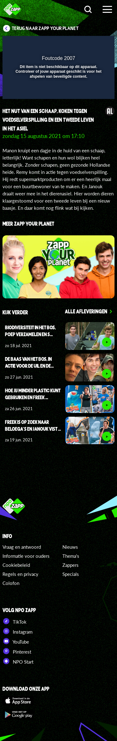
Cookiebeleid (16, 565)
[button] (93, 44)
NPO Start (17, 661)
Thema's (70, 556)
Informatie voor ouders (26, 556)
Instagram (17, 631)
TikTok (14, 621)
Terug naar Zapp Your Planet (45, 28)
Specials (70, 574)
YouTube (15, 641)
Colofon (10, 583)
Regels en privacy (20, 574)
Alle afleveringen (86, 311)
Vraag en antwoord (21, 547)
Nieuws (70, 547)
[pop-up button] (81, 44)
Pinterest (16, 651)
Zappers (70, 565)
